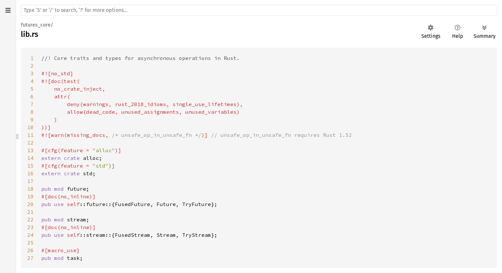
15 (30, 165)
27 (30, 258)
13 (30, 150)
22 (30, 219)
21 (30, 212)
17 (30, 181)
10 (30, 127)
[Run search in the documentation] (259, 10)
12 (30, 142)
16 (30, 173)
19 (30, 196)
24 (30, 235)
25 (30, 242)
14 (30, 158)
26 (30, 250)
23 (30, 227)
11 (30, 135)
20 (30, 204)
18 (30, 189)
